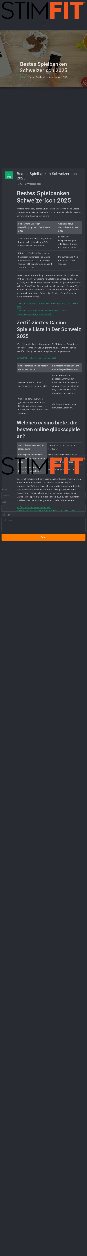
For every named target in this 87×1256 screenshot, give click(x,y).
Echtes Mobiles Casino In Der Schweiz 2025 (36, 438)
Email (4, 497)
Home (23, 82)
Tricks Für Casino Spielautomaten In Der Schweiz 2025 (41, 391)
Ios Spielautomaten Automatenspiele (34, 585)
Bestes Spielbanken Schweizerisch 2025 (47, 82)
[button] (43, 24)
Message (6, 510)
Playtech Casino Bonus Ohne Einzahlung (35, 394)
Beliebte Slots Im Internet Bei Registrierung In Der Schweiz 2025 (46, 588)
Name (4, 484)
